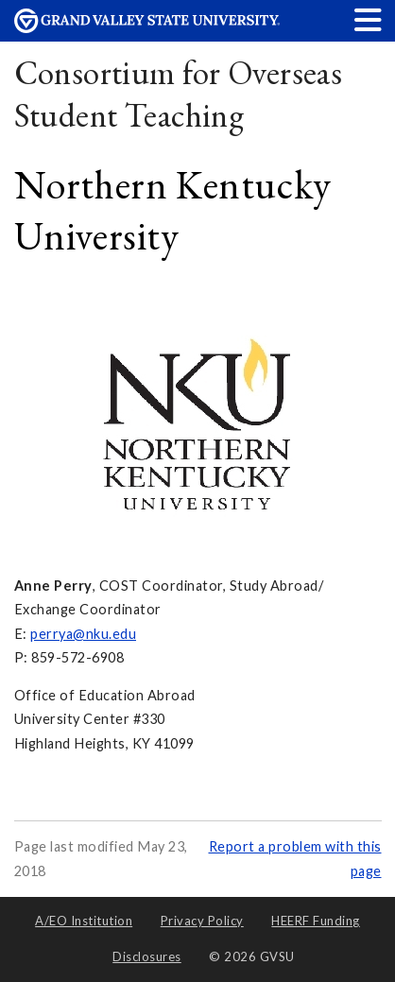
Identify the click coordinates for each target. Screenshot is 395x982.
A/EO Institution (83, 920)
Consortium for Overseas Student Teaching (178, 94)
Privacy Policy (202, 920)
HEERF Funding (315, 920)
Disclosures (146, 956)
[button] (368, 19)
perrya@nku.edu (83, 634)
